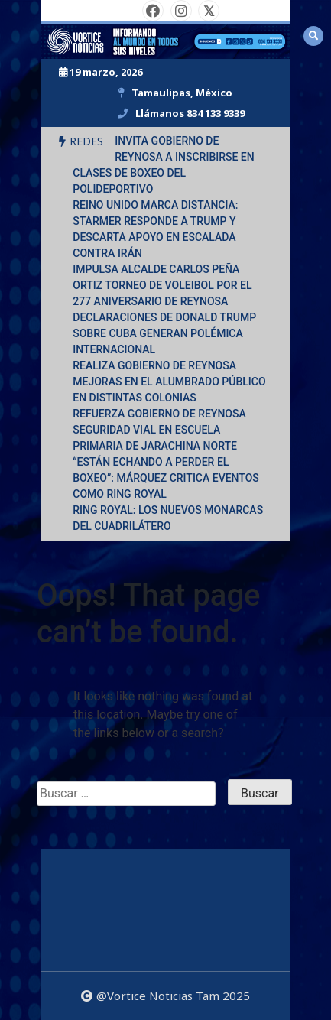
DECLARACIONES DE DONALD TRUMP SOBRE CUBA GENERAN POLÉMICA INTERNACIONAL (164, 333)
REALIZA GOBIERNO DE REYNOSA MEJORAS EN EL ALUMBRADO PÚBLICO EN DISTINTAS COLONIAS (169, 381)
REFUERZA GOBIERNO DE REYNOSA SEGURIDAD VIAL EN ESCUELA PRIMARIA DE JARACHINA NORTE (159, 430)
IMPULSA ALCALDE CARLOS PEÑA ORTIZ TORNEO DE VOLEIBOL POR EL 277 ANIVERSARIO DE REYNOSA (162, 285)
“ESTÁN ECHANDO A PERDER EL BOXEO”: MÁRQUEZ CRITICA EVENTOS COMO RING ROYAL (166, 478)
